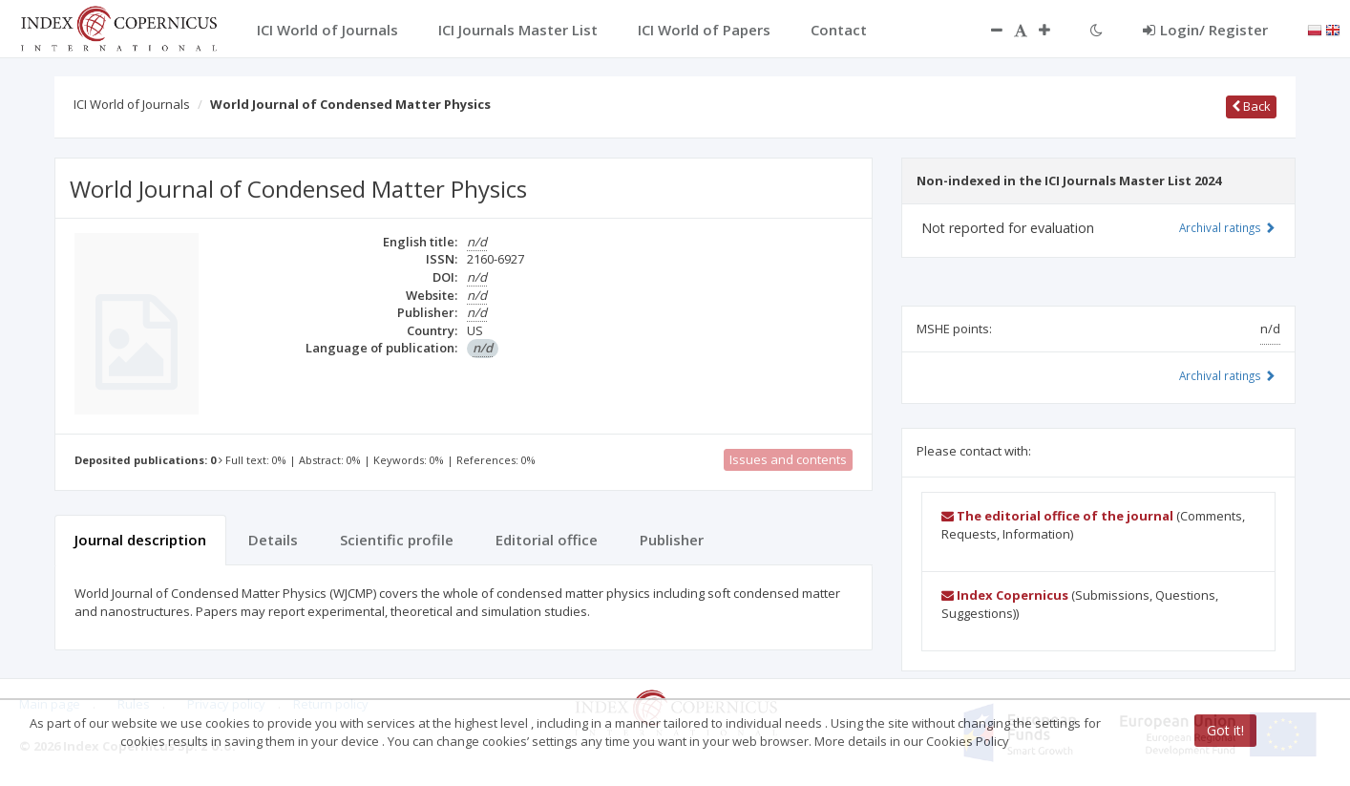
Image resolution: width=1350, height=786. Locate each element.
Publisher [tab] (672, 539)
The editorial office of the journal (1057, 515)
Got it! (1225, 730)
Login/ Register (1205, 29)
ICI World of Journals (132, 104)
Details (273, 539)
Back (1251, 106)
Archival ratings (1227, 227)
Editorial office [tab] (547, 539)
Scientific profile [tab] (397, 539)
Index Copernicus (1004, 595)
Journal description (140, 539)
